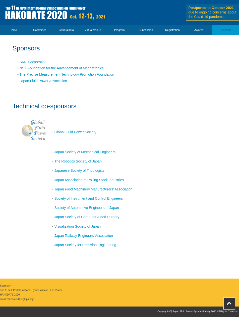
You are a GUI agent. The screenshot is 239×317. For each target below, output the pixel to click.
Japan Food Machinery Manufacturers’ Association (93, 189)
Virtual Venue (93, 29)
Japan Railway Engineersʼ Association (84, 236)
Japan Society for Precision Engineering (85, 245)
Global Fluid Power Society (75, 132)
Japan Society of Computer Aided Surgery (87, 217)
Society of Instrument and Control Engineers (89, 198)
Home (13, 29)
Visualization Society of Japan (78, 226)
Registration (172, 29)
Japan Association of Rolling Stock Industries (89, 180)
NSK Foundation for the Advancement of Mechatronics (62, 68)
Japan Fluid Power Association (43, 81)
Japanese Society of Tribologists (80, 170)
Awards (198, 29)
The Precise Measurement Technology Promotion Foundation (66, 74)
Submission (146, 29)
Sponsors (225, 29)
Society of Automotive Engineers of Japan (87, 208)
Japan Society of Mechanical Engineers (85, 152)
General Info (66, 29)
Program (119, 29)
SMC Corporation (33, 62)
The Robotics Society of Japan (78, 161)
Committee (39, 29)
